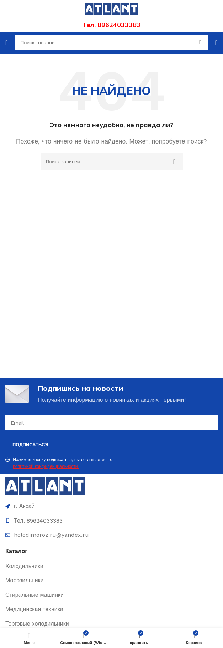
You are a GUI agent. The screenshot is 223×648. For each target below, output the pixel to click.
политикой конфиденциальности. (46, 466)
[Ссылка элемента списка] (111, 566)
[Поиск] (112, 161)
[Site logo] (111, 8)
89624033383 (118, 25)
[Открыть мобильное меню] (6, 43)
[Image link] (45, 485)
